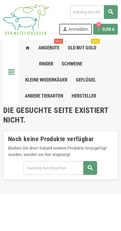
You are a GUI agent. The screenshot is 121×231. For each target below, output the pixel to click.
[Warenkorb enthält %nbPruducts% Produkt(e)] (105, 29)
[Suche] (93, 12)
